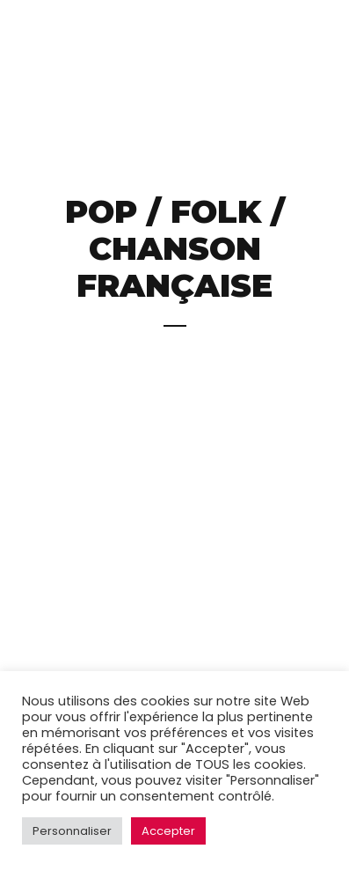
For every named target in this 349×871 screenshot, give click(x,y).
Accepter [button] (168, 831)
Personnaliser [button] (72, 831)
